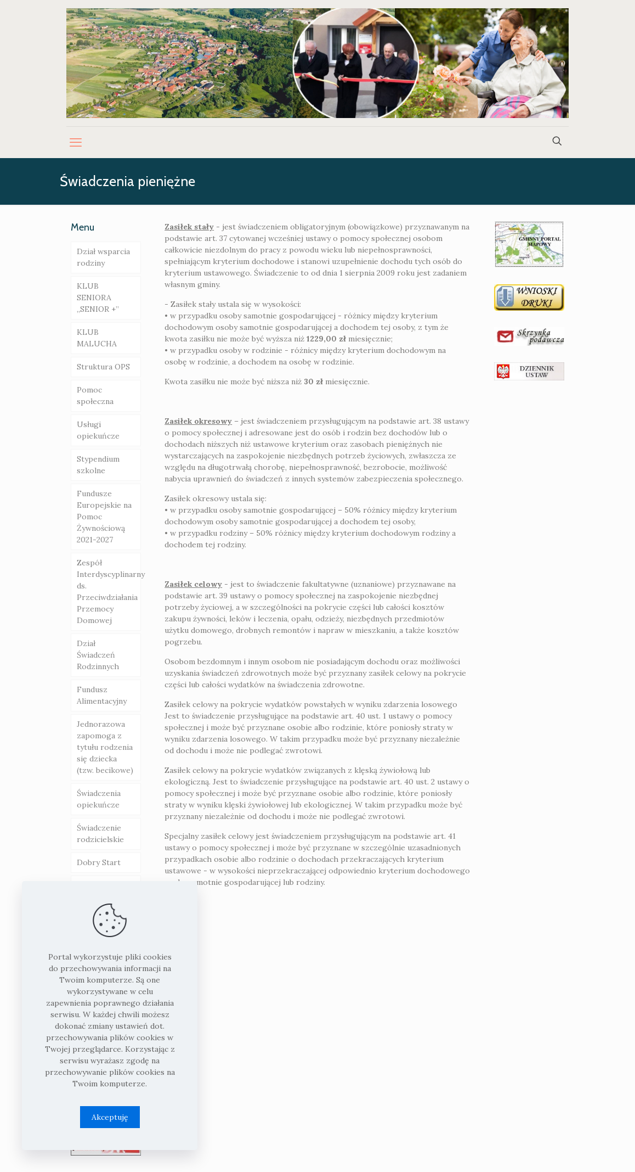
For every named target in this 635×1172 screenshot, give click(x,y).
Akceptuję (110, 1117)
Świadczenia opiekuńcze (99, 799)
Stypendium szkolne (98, 464)
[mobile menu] (75, 142)
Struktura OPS (103, 367)
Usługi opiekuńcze (98, 430)
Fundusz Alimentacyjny (102, 695)
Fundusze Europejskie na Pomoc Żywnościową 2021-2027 (104, 517)
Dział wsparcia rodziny (103, 257)
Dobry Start (99, 862)
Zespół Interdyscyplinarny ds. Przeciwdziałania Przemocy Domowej (109, 591)
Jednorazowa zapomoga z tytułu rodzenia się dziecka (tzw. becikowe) (105, 747)
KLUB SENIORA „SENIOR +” (98, 297)
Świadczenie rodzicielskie (100, 833)
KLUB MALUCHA (97, 338)
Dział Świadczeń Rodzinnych (98, 654)
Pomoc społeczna (95, 395)
